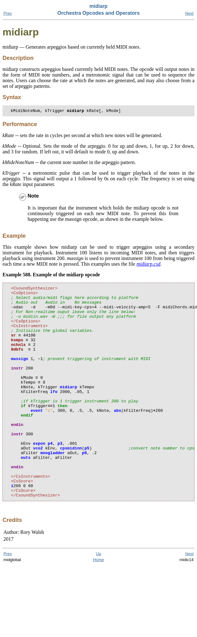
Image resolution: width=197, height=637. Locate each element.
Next (189, 13)
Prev (7, 13)
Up (98, 597)
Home (98, 603)
